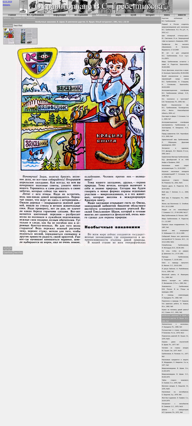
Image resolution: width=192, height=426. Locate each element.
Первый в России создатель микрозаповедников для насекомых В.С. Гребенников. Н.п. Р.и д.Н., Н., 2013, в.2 (175, 28)
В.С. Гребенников (35, 15)
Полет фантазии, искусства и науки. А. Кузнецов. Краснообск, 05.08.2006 (175, 71)
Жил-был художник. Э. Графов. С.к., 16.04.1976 (175, 399)
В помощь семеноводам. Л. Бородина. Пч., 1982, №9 (175, 296)
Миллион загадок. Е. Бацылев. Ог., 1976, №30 (175, 387)
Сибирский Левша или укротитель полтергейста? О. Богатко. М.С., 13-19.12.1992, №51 (175, 239)
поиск (167, 15)
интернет (150, 15)
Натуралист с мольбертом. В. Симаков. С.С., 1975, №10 (175, 405)
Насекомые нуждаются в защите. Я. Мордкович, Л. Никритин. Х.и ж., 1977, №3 (175, 362)
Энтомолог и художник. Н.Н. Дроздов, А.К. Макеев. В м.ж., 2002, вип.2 (175, 151)
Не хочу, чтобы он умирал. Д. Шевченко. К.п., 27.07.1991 (175, 252)
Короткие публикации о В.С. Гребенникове (175, 19)
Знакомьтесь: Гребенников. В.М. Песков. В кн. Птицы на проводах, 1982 (175, 289)
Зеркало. (6, 5)
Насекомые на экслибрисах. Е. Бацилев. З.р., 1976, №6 (175, 393)
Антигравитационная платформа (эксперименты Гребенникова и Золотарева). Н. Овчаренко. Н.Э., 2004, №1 (175, 126)
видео (118, 15)
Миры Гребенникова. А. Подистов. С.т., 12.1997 (175, 220)
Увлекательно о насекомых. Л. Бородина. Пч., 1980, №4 (175, 325)
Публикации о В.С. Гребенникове (24, 18)
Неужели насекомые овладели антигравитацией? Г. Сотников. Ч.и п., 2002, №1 (175, 174)
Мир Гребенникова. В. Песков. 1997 (175, 215)
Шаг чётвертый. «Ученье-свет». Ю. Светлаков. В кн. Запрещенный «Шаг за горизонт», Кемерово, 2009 (175, 38)
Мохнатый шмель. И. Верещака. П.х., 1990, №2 (175, 276)
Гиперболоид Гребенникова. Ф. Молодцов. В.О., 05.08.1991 (175, 246)
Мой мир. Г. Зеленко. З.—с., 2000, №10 (175, 193)
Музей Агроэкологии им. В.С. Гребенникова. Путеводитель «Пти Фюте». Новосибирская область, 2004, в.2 (175, 109)
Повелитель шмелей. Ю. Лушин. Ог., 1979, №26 (175, 337)
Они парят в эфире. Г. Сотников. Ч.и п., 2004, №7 (175, 117)
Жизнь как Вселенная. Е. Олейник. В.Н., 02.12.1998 (175, 205)
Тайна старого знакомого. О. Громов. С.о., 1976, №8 (175, 381)
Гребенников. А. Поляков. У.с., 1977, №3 (175, 355)
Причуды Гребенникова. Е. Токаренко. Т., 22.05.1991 (175, 258)
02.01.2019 (7, 2)
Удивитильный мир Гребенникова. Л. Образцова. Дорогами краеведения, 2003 (175, 142)
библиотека (101, 15)
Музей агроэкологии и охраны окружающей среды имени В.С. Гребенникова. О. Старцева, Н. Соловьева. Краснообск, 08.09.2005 (175, 81)
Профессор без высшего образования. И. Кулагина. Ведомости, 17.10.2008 (175, 47)
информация (59, 15)
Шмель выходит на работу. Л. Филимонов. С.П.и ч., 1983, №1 (175, 282)
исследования (81, 15)
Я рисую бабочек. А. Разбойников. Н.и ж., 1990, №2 (175, 270)
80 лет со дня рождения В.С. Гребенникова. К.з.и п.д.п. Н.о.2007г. (175, 55)
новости (182, 15)
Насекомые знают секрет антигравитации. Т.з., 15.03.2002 (175, 167)
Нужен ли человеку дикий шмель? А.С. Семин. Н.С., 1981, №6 (175, 311)
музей (133, 15)
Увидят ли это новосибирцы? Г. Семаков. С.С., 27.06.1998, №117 (175, 211)
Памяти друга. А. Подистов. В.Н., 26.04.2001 (175, 187)
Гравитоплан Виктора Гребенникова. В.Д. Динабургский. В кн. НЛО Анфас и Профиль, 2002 (175, 159)
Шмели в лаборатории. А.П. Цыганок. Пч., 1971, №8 (175, 411)
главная (12, 15)
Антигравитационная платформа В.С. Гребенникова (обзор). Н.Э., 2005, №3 (175, 93)
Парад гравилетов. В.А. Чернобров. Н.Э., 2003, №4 (175, 135)
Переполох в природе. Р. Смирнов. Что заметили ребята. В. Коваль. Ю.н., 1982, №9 (175, 303)
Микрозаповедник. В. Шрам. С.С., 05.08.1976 (175, 375)
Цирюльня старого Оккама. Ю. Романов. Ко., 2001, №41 (175, 181)
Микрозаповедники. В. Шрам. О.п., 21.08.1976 (175, 369)
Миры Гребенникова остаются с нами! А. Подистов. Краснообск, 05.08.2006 (175, 64)
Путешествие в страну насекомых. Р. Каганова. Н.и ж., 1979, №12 (175, 331)
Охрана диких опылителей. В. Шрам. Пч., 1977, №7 (175, 343)
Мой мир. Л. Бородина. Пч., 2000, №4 (175, 199)
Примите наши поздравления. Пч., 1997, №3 (175, 226)
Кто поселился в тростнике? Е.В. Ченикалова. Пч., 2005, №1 (175, 100)
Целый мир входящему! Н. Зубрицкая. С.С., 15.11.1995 (175, 232)
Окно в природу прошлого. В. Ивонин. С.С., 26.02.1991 (175, 264)
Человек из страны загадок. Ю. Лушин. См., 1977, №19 (175, 349)
